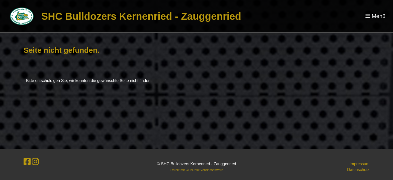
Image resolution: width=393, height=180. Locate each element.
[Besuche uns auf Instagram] (35, 161)
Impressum (359, 164)
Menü (375, 16)
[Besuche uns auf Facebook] (27, 161)
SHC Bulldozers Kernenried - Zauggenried (141, 16)
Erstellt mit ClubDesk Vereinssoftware (196, 170)
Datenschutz (358, 170)
